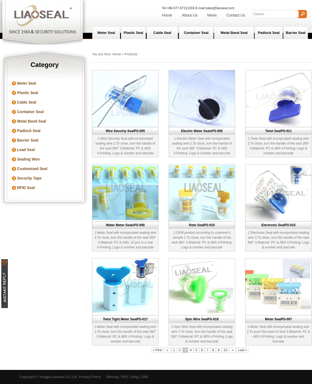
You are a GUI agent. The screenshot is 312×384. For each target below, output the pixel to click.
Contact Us (235, 15)
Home (167, 15)
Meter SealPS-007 (278, 319)
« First (157, 350)
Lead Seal (26, 150)
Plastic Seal (133, 33)
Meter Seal (26, 83)
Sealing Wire (28, 159)
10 (225, 350)
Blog (135, 377)
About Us (190, 15)
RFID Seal (26, 187)
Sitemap (112, 377)
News (212, 15)
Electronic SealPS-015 (278, 225)
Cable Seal (162, 33)
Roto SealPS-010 (202, 225)
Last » (242, 350)
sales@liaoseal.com (219, 8)
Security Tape (29, 178)
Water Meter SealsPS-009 (125, 225)
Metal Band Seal (234, 33)
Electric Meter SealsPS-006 (201, 131)
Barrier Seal (296, 33)
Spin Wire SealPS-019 (201, 319)
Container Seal (196, 33)
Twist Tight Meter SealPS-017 (125, 319)
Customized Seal (32, 169)
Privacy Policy (90, 377)
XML (145, 377)
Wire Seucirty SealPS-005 (125, 131)
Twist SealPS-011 (278, 131)
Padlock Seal (269, 33)
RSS (125, 377)
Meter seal (106, 33)
